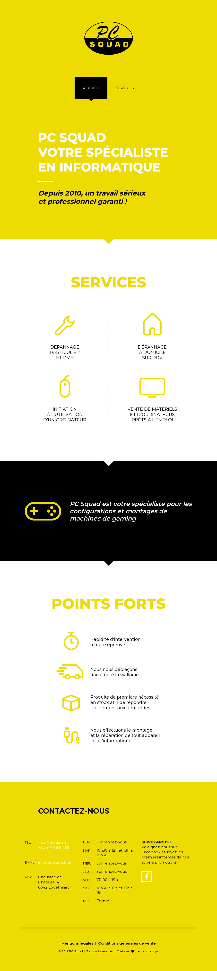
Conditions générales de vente (127, 948)
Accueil (91, 93)
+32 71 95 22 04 (52, 847)
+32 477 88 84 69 (53, 852)
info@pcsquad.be (54, 867)
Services (125, 93)
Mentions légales (77, 948)
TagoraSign (149, 956)
